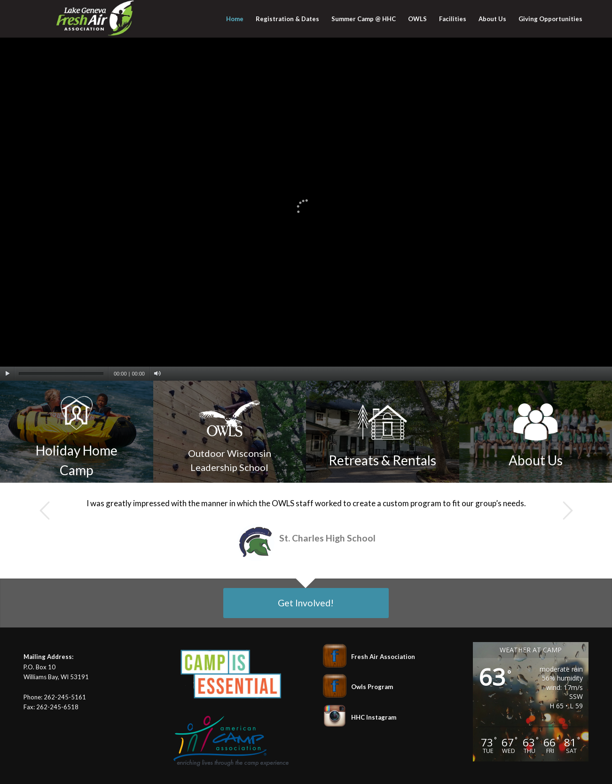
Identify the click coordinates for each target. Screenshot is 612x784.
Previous (45, 510)
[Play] (7, 373)
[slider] (61, 374)
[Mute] (157, 373)
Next (567, 510)
